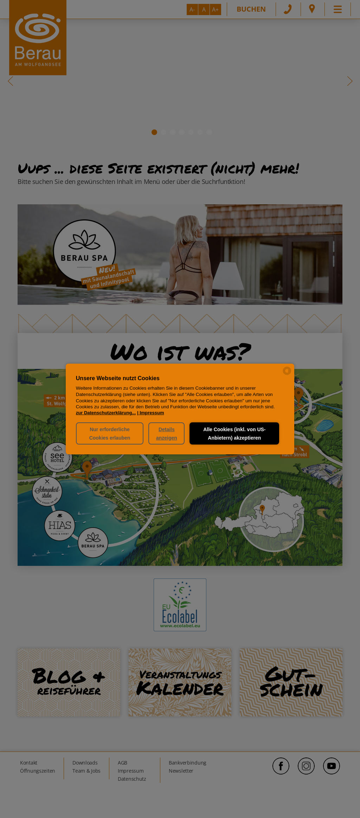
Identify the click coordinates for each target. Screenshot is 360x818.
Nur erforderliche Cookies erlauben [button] (109, 434)
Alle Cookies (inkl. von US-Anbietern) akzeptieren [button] (234, 434)
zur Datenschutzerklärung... (106, 412)
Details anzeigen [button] (166, 434)
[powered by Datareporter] (287, 374)
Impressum (152, 412)
